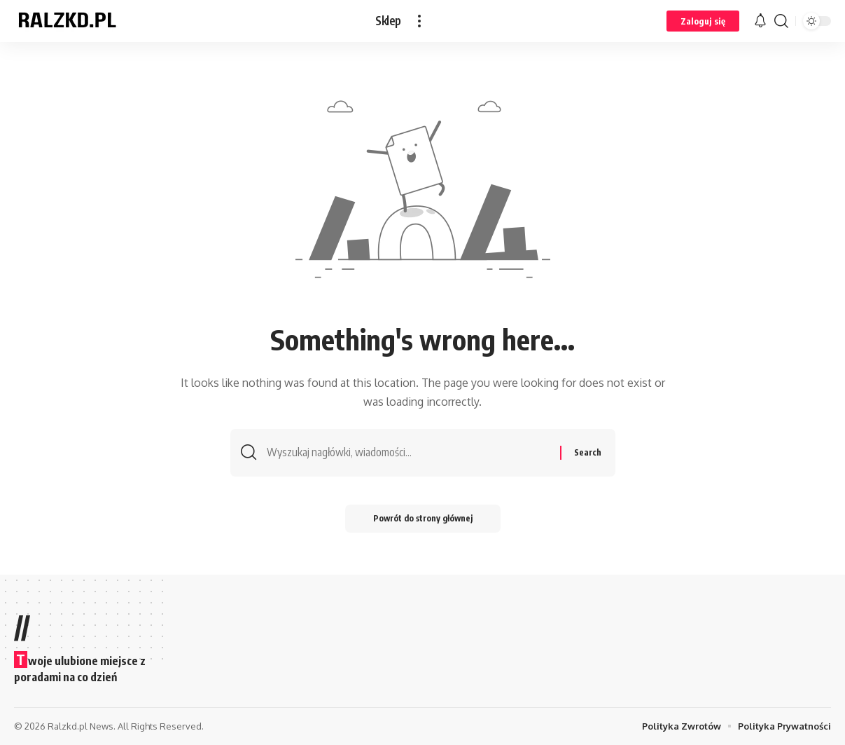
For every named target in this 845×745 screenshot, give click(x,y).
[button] (419, 21)
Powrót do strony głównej (423, 518)
